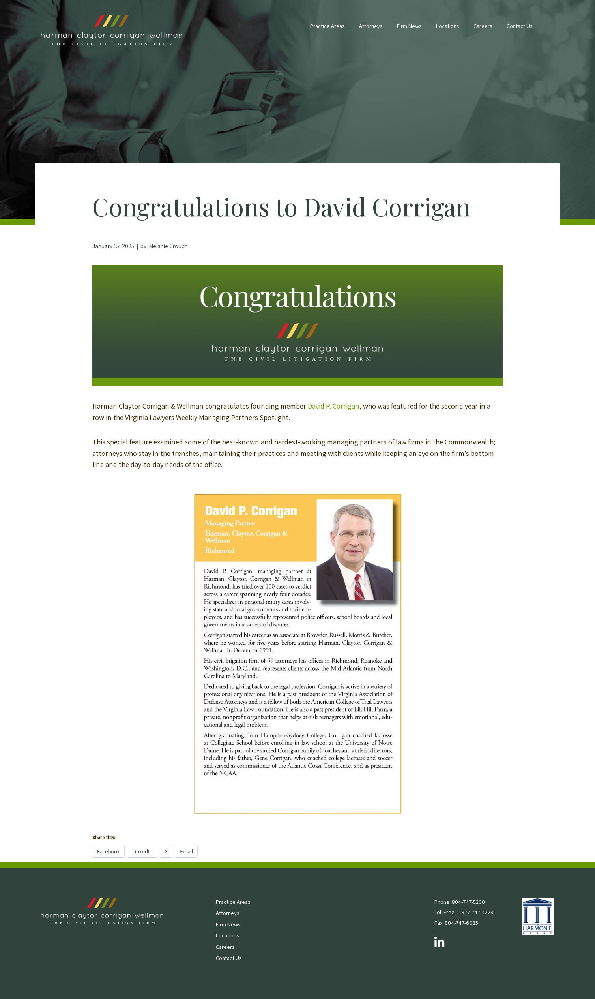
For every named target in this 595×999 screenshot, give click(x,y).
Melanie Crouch (168, 246)
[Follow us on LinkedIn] (439, 942)
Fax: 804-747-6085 (456, 922)
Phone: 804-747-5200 (459, 901)
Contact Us (519, 26)
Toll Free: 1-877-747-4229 (464, 912)
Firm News (409, 26)
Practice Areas (327, 26)
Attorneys (370, 26)
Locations (447, 26)
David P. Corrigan (333, 405)
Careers (482, 26)
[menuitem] (327, 30)
